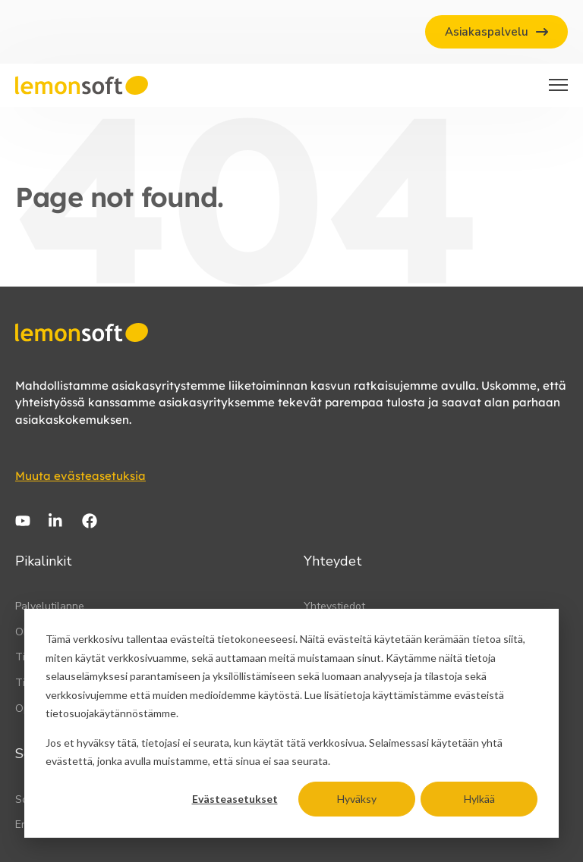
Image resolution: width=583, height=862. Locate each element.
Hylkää (479, 798)
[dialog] (291, 723)
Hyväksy (357, 798)
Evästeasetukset (235, 798)
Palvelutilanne (49, 606)
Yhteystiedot (334, 606)
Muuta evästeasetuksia (80, 476)
